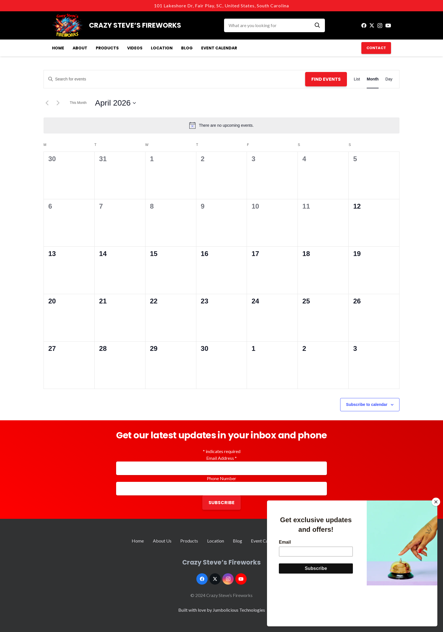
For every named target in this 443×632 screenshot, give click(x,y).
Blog (237, 540)
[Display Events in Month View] (373, 79)
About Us (162, 540)
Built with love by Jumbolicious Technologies (221, 610)
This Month (78, 103)
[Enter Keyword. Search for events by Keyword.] (174, 79)
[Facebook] (363, 25)
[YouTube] (388, 25)
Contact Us (300, 540)
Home (138, 540)
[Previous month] (47, 103)
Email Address (221, 458)
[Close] (436, 543)
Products (189, 540)
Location (215, 540)
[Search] (317, 25)
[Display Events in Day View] (388, 79)
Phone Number (221, 478)
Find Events (326, 79)
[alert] (221, 125)
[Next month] (58, 103)
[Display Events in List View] (357, 79)
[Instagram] (379, 26)
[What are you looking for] (274, 25)
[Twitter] (371, 25)
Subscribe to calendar (366, 404)
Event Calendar (265, 540)
